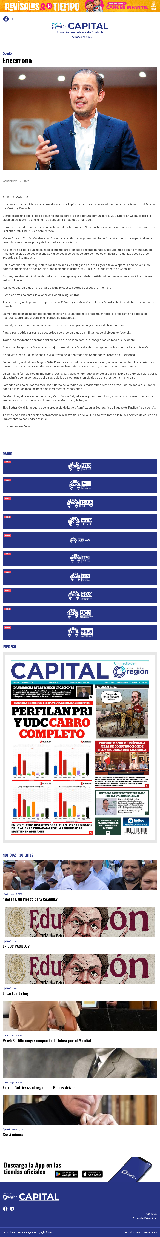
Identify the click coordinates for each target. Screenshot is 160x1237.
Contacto (151, 1213)
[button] (154, 38)
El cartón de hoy (16, 993)
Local (5, 894)
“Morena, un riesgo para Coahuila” (30, 899)
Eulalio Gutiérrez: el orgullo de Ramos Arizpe (39, 1087)
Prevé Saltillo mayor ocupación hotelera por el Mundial (47, 1040)
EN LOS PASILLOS (16, 946)
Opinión (8, 53)
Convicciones (13, 1134)
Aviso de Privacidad (145, 1218)
